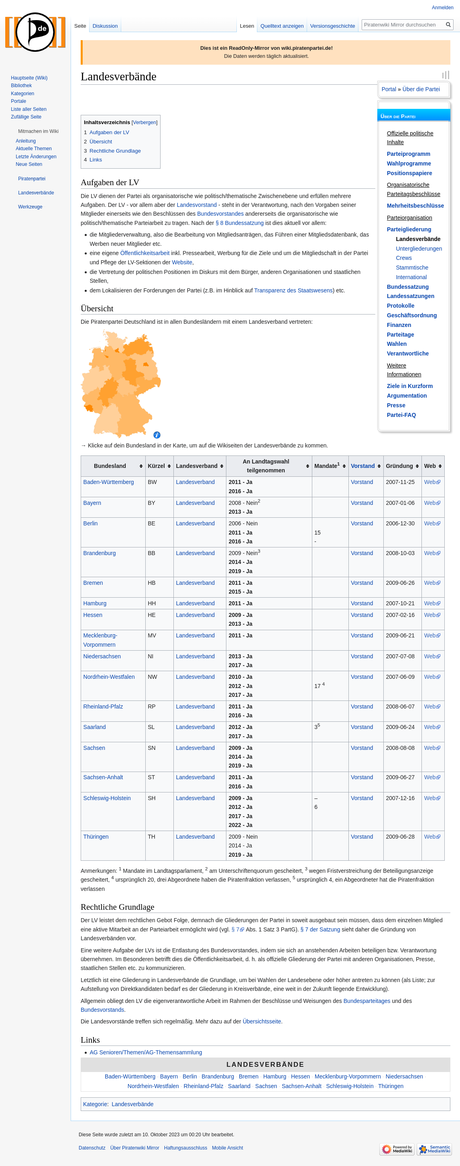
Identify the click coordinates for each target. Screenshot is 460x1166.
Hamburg (95, 603)
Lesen (247, 26)
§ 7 (235, 929)
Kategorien (22, 93)
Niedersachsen (102, 656)
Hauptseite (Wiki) (29, 78)
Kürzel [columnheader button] (156, 466)
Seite (80, 26)
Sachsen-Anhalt (103, 777)
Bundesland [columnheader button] (110, 466)
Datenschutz (92, 1148)
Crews (404, 258)
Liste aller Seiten (29, 109)
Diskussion (105, 26)
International (411, 277)
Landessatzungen (410, 296)
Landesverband (195, 482)
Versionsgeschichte (332, 26)
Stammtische (412, 267)
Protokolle (400, 305)
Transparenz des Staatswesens (293, 290)
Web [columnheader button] (430, 466)
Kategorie (95, 1104)
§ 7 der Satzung (320, 929)
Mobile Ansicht (227, 1148)
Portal (389, 89)
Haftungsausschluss (185, 1148)
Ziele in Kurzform (410, 386)
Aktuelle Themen (34, 148)
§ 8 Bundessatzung (240, 223)
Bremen (93, 583)
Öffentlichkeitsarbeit (145, 253)
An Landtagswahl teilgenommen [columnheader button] (266, 466)
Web (430, 482)
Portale (18, 101)
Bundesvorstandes (220, 213)
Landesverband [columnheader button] (197, 466)
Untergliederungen (419, 248)
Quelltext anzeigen (282, 26)
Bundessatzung (408, 287)
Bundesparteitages (367, 1001)
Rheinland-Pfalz (103, 706)
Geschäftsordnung (412, 315)
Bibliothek (21, 85)
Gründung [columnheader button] (399, 466)
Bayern (92, 503)
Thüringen (96, 836)
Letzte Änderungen (36, 156)
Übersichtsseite (262, 1021)
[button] (38, 131)
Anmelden (443, 7)
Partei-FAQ (401, 415)
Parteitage (400, 334)
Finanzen (399, 325)
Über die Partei (421, 89)
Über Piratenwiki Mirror (134, 1148)
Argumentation (407, 395)
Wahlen (397, 344)
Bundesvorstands (102, 1010)
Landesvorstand (197, 205)
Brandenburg (99, 553)
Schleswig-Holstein (107, 798)
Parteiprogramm (408, 154)
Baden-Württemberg (108, 482)
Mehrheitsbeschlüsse (415, 205)
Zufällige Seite (26, 117)
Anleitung (26, 141)
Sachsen (94, 748)
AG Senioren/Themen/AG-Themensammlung (146, 1052)
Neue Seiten (29, 164)
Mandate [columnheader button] (327, 465)
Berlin (90, 523)
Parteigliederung (409, 229)
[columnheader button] (365, 466)
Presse (396, 405)
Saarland (94, 727)
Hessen (92, 615)
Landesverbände (418, 239)
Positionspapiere (409, 173)
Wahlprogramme (409, 163)
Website (182, 262)
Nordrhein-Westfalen (109, 677)
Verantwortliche (408, 353)
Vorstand (363, 466)
